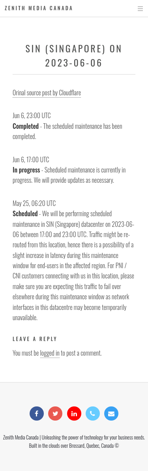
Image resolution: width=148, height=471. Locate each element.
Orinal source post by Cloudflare (47, 92)
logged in (50, 353)
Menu (133, 8)
